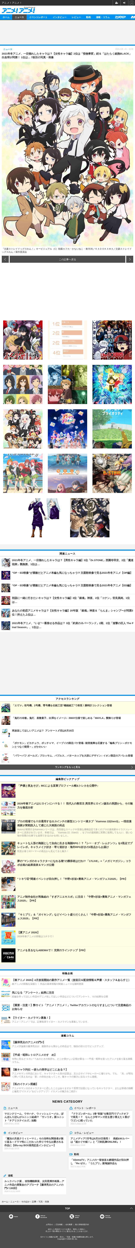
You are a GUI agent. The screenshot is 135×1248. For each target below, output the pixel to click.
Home (16, 1216)
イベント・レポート (85, 1108)
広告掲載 (59, 1224)
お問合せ (49, 1224)
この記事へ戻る (67, 259)
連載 (10, 1175)
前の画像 (5, 259)
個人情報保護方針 (82, 1224)
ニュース (19, 17)
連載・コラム (103, 17)
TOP (67, 1208)
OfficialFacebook (43, 1216)
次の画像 (129, 259)
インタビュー (59, 17)
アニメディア (120, 17)
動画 (88, 17)
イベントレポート (38, 17)
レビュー (76, 17)
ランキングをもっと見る (67, 767)
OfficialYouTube (108, 1216)
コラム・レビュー (84, 1133)
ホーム (6, 17)
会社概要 (68, 1224)
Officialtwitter (77, 1216)
